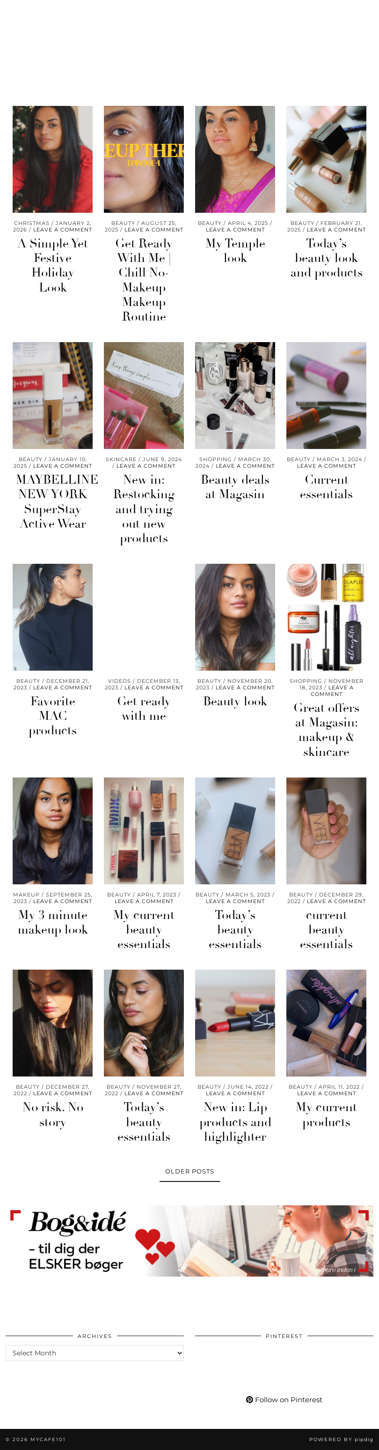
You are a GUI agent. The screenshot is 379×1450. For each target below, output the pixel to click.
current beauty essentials (326, 930)
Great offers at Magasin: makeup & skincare (326, 730)
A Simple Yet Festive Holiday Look (52, 265)
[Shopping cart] (110, 11)
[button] (366, 11)
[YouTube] (44, 11)
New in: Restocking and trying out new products (144, 509)
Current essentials (326, 487)
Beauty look (235, 701)
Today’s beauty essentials (235, 930)
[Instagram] (11, 11)
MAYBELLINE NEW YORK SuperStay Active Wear (57, 501)
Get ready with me (144, 709)
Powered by (341, 1439)
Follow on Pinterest (284, 1399)
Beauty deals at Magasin (235, 487)
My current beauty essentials (144, 930)
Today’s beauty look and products (327, 258)
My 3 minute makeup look (53, 922)
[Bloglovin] (77, 11)
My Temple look (235, 251)
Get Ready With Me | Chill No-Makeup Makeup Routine (144, 280)
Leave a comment (62, 229)
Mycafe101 (189, 40)
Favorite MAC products (53, 716)
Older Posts (189, 1171)
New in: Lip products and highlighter (235, 1122)
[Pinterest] (27, 11)
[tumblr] (92, 11)
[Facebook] (61, 11)
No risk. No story (52, 1114)
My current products (326, 1114)
